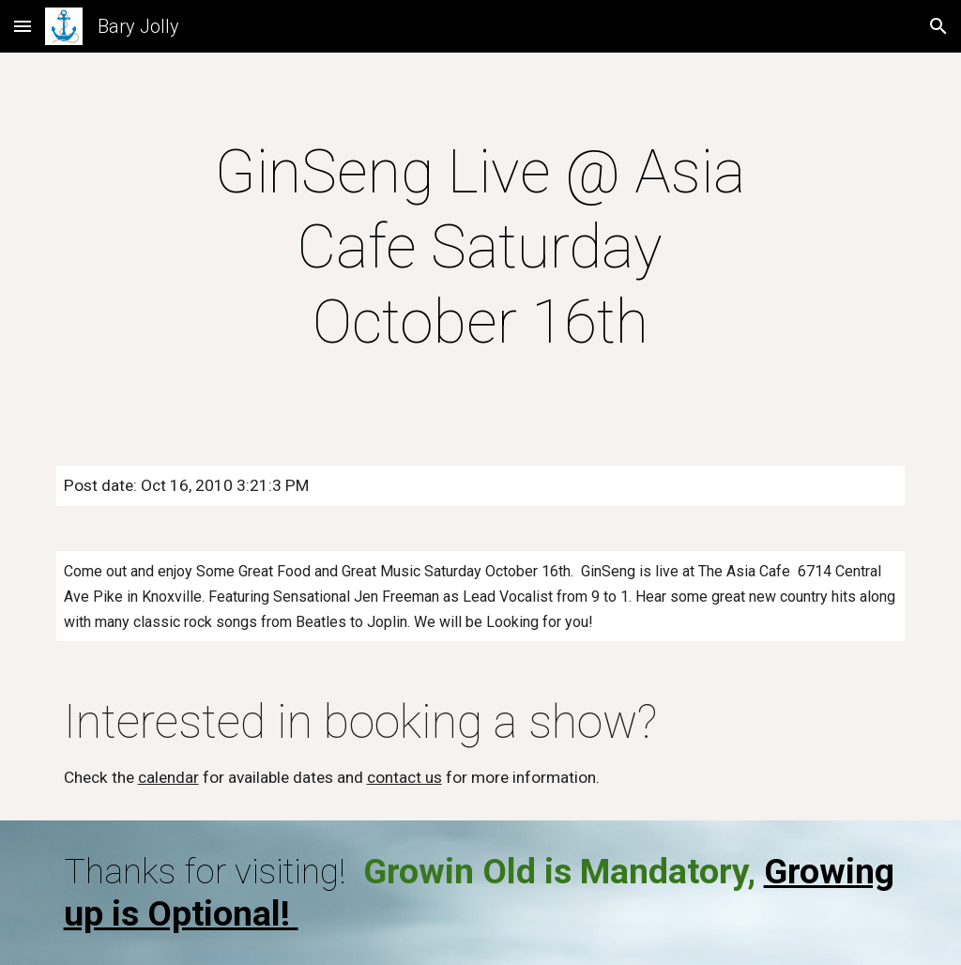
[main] (480, 248)
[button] (22, 26)
